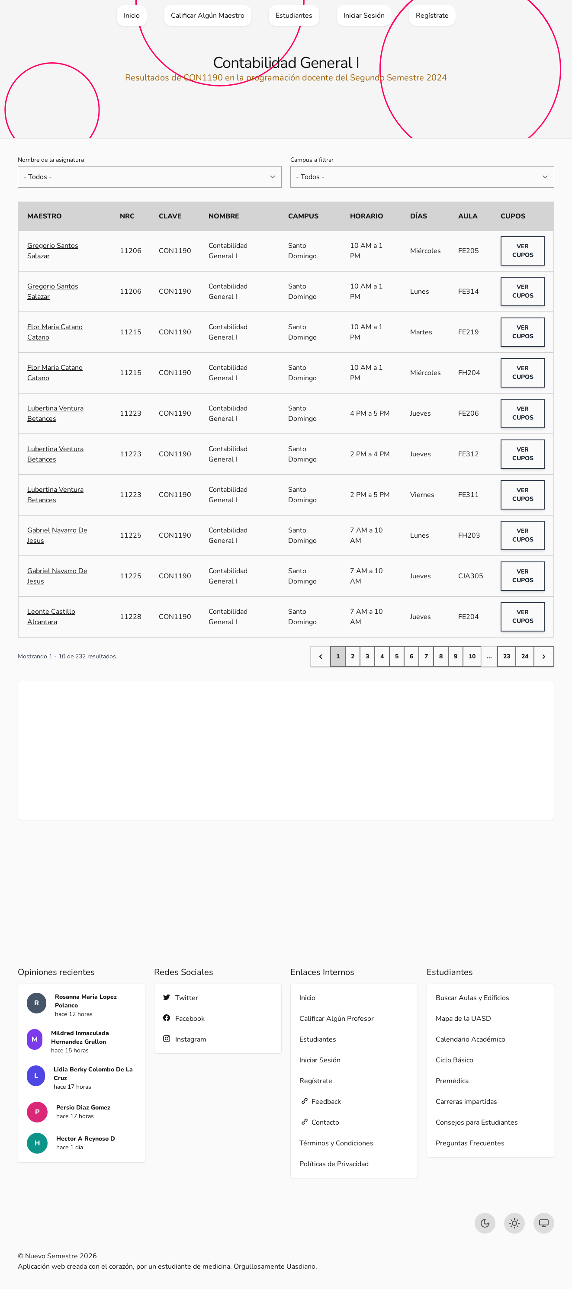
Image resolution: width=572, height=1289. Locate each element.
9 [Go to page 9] (455, 656)
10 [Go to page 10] (472, 656)
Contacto (319, 1122)
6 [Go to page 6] (411, 656)
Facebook (184, 1018)
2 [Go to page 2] (352, 656)
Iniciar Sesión (320, 1060)
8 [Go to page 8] (441, 656)
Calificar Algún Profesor (336, 1018)
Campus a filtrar (312, 160)
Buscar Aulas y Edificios (472, 998)
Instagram (184, 1039)
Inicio (307, 998)
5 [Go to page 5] (396, 656)
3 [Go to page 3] (367, 656)
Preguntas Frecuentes (470, 1143)
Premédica (452, 1081)
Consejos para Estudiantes (477, 1122)
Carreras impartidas (466, 1101)
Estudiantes (317, 1039)
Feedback (320, 1101)
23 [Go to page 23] (506, 656)
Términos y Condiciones (336, 1143)
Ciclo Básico (454, 1060)
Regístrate (315, 1081)
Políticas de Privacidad (334, 1164)
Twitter (180, 998)
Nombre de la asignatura (51, 160)
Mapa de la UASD (463, 1018)
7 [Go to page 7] (426, 656)
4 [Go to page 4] (382, 656)
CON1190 (175, 251)
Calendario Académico (470, 1039)
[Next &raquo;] (543, 656)
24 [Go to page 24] (524, 656)
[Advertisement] (286, 750)
